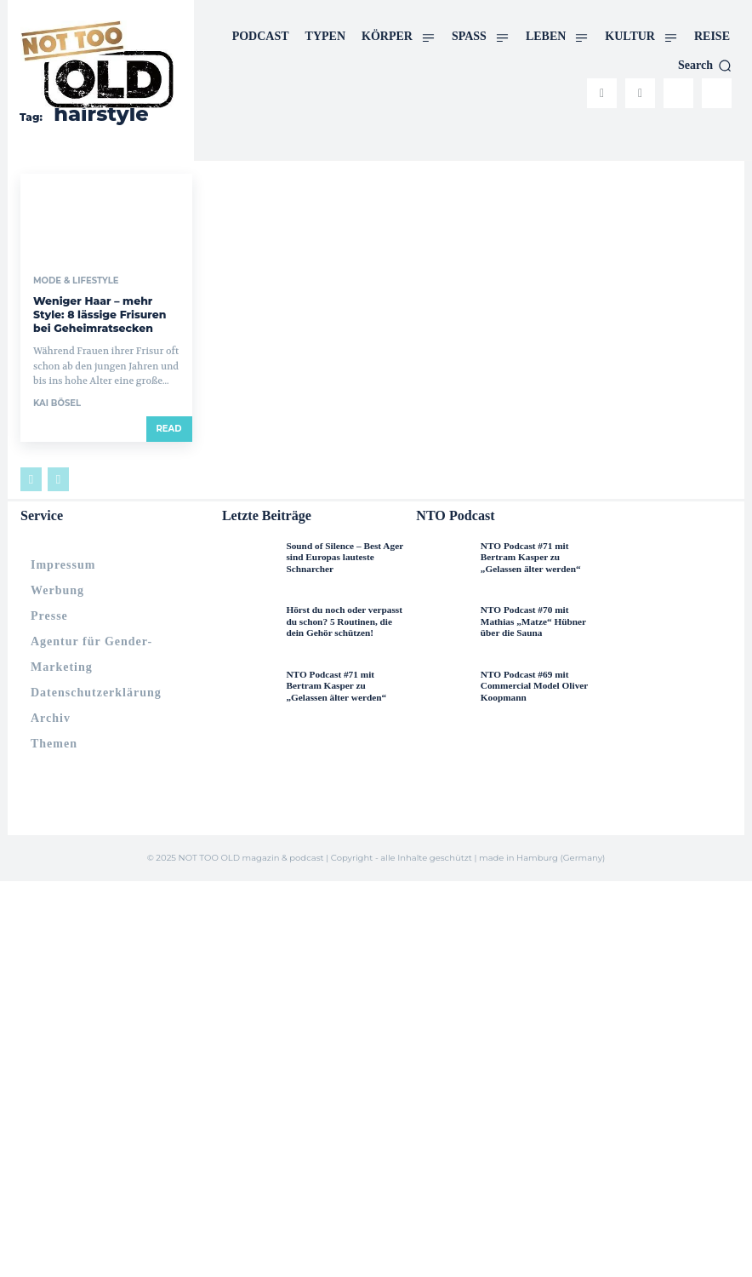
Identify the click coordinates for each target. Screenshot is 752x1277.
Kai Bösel (57, 401)
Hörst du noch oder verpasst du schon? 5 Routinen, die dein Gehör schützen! (342, 619)
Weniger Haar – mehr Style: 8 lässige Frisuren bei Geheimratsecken (97, 314)
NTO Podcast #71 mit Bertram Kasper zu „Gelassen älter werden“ (346, 683)
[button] (705, 65)
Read (169, 426)
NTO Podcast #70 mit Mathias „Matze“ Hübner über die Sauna (541, 619)
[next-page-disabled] (58, 478)
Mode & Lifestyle (75, 281)
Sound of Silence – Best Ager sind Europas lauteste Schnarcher (343, 555)
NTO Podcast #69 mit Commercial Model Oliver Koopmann (533, 683)
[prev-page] (31, 478)
